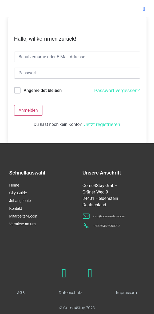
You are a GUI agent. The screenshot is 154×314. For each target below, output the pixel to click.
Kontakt (15, 208)
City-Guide (18, 193)
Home (14, 185)
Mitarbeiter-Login (23, 216)
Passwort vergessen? (117, 90)
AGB (21, 292)
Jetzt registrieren (102, 124)
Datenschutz (70, 292)
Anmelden (28, 110)
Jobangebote (20, 201)
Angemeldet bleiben (42, 90)
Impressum (126, 292)
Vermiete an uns (22, 224)
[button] (144, 9)
